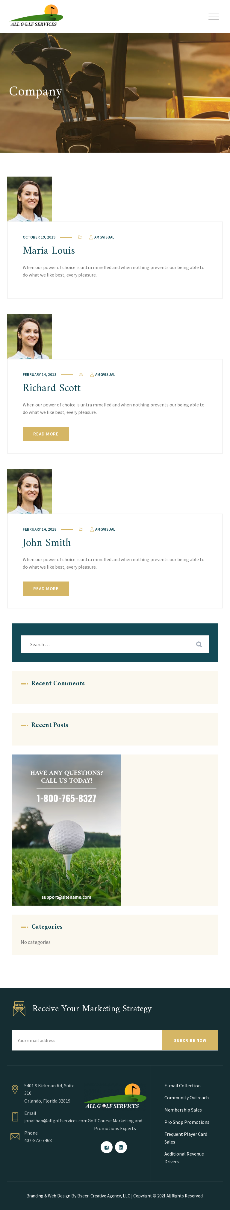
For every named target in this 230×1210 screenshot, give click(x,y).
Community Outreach (186, 1097)
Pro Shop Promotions (186, 1122)
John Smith (47, 543)
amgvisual (101, 237)
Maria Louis (49, 251)
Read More (46, 434)
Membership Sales (183, 1110)
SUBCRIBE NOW (190, 1040)
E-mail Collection (182, 1085)
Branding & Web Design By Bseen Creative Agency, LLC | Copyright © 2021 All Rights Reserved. (115, 1196)
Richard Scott (52, 388)
